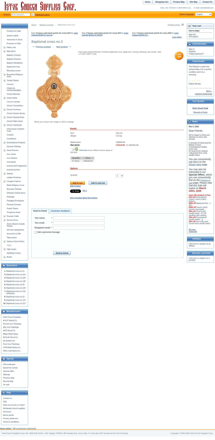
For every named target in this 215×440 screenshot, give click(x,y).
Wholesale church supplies (14, 408)
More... (209, 91)
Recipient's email (42, 228)
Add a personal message (47, 232)
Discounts (7, 412)
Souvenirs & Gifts (14, 234)
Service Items (12, 220)
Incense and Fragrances (17, 166)
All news (192, 229)
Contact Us (207, 2)
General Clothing (14, 146)
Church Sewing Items (15, 117)
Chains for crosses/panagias (14, 89)
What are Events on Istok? (14, 405)
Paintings (10, 197)
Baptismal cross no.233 (16, 278)
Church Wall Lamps (15, 121)
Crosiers (10, 135)
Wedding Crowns (14, 253)
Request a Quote (200, 112)
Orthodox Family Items (16, 193)
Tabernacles (12, 238)
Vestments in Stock (15, 40)
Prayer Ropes (12, 208)
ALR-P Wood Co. (10, 320)
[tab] (40, 211)
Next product (63, 47)
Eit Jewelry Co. (9, 341)
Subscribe (193, 231)
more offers (177, 37)
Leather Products (14, 177)
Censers (10, 84)
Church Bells (12, 98)
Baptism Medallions (15, 63)
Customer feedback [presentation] (60, 211)
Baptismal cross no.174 (16, 300)
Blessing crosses (14, 71)
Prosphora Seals (13, 212)
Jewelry (10, 173)
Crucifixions (11, 139)
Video (9, 245)
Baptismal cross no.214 (16, 274)
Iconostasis (11, 162)
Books (9, 257)
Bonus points (8, 415)
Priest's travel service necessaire (198, 208)
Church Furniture (14, 109)
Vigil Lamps (11, 249)
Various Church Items (15, 241)
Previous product (41, 47)
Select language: (196, 14)
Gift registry (193, 37)
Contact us (7, 398)
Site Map (193, 2)
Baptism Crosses (47, 25)
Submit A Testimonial (203, 94)
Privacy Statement (10, 418)
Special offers (8, 371)
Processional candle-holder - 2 (197, 218)
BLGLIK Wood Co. (10, 337)
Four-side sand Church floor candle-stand (199, 222)
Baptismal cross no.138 (16, 281)
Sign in (192, 49)
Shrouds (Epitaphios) (15, 230)
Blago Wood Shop (10, 334)
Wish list (192, 35)
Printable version (174, 25)
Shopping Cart (161, 2)
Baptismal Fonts (13, 67)
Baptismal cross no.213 (16, 303)
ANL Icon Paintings (11, 327)
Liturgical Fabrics (14, 181)
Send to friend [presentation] (40, 211)
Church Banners (13, 94)
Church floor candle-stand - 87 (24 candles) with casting (197, 213)
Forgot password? (196, 54)
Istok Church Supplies (12, 317)
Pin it (85, 191)
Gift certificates (9, 364)
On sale (6, 385)
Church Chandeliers (15, 106)
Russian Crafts (13, 216)
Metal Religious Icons (15, 185)
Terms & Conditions (11, 422)
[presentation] (69, 241)
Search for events (10, 368)
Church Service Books (16, 113)
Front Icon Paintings (11, 344)
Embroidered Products (16, 143)
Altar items (11, 51)
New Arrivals (8, 381)
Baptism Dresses (14, 59)
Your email (39, 223)
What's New (195, 164)
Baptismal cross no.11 (15, 271)
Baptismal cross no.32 (15, 297)
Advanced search (42, 15)
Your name (39, 218)
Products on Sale (14, 31)
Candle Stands (13, 80)
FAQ (5, 402)
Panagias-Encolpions (15, 201)
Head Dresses (12, 150)
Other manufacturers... (12, 351)
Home (33, 25)
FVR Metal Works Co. (12, 347)
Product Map (179, 2)
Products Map (8, 378)
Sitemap (6, 374)
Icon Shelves (12, 158)
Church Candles (13, 102)
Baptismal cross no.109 (16, 288)
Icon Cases (11, 154)
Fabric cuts (11, 47)
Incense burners (13, 170)
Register (192, 51)
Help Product (75, 186)
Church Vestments (14, 125)
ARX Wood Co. (9, 330)
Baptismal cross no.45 (15, 285)
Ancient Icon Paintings (12, 324)
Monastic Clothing (14, 189)
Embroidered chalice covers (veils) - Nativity (198, 199)
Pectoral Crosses (14, 204)
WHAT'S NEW (12, 36)
